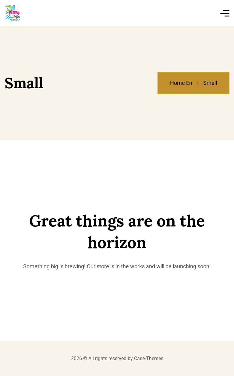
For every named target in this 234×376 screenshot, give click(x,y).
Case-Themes (148, 358)
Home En (181, 83)
